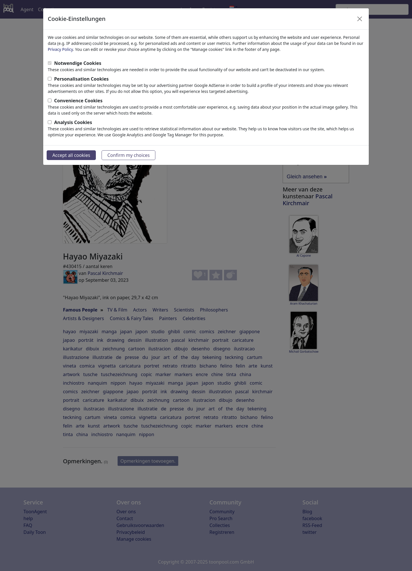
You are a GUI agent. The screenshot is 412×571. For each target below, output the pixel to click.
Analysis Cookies (73, 122)
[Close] (359, 18)
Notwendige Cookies (77, 63)
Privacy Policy (60, 49)
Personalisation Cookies (81, 79)
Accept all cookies (71, 155)
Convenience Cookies (78, 100)
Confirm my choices (128, 155)
